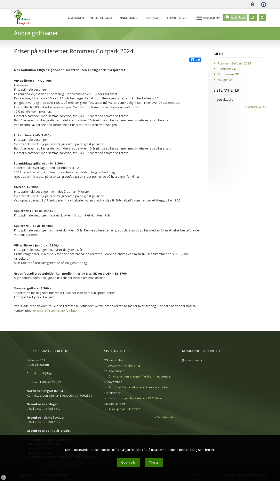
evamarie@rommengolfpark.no (55, 310)
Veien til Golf (101, 18)
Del (195, 59)
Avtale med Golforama (124, 366)
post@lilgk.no (47, 373)
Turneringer (177, 18)
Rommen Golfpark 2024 (234, 63)
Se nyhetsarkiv (256, 106)
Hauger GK (225, 79)
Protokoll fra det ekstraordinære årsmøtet (138, 387)
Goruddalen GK (228, 74)
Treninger (152, 18)
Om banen (76, 18)
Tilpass (154, 462)
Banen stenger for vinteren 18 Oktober (136, 398)
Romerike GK (226, 69)
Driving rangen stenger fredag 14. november (140, 376)
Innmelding (128, 18)
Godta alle (128, 462)
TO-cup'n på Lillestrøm (124, 409)
